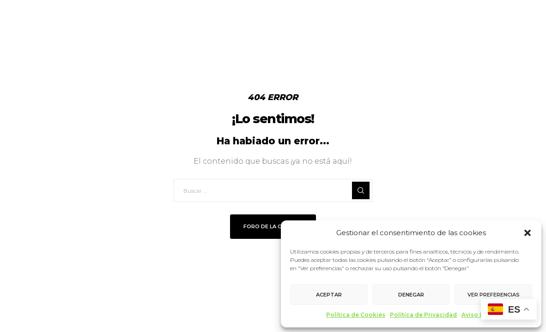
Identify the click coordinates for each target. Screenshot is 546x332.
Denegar (411, 294)
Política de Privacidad (423, 314)
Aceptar (329, 294)
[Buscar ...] (273, 190)
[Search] (361, 190)
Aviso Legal (478, 314)
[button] (527, 232)
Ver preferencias (493, 294)
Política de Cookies (355, 314)
